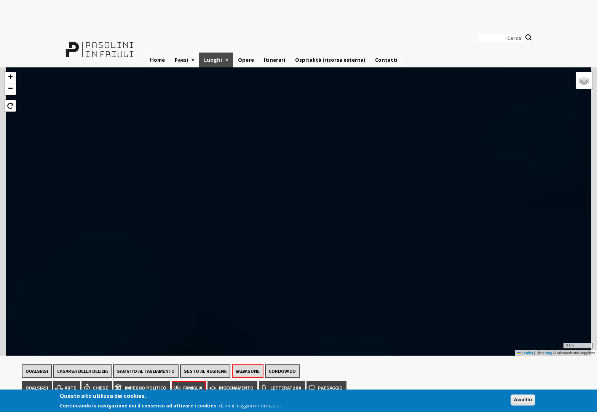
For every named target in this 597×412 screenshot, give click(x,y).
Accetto (523, 401)
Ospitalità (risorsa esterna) (330, 59)
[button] (10, 77)
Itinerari (274, 59)
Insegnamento (236, 387)
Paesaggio (330, 387)
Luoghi (214, 61)
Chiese (100, 387)
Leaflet (525, 353)
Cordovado (282, 371)
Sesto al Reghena (205, 371)
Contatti (386, 59)
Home (157, 59)
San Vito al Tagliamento (146, 371)
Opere (246, 59)
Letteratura (285, 387)
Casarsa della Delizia (82, 371)
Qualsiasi (37, 371)
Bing (548, 353)
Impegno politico (145, 387)
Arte (70, 387)
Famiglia (192, 387)
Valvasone (248, 371)
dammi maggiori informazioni (251, 406)
